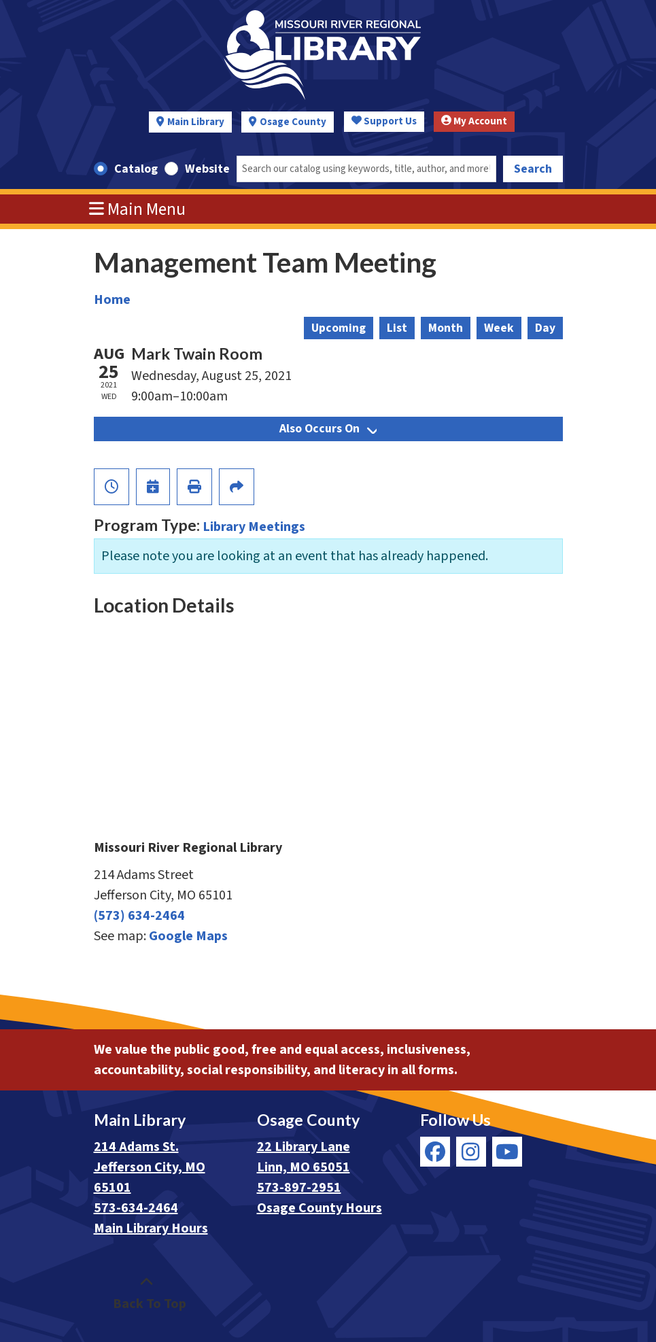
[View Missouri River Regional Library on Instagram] (471, 1152)
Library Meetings (254, 526)
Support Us (384, 121)
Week (499, 328)
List (397, 328)
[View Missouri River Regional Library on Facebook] (435, 1152)
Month (445, 328)
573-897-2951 (299, 1187)
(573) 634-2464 (139, 915)
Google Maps (188, 936)
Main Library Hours (151, 1228)
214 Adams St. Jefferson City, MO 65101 (149, 1167)
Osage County (293, 122)
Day (545, 328)
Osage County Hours (319, 1208)
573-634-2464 (136, 1208)
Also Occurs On (328, 428)
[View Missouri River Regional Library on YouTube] (507, 1152)
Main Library (195, 122)
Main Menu (137, 209)
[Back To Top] (146, 1294)
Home (112, 299)
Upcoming (338, 328)
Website (207, 168)
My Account (474, 121)
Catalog (136, 168)
